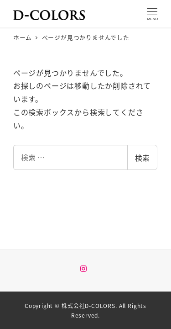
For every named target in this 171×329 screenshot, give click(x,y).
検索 (142, 157)
